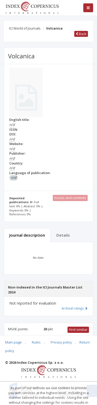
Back (81, 33)
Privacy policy (61, 342)
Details (63, 235)
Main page (13, 342)
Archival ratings (75, 308)
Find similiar (78, 329)
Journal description (27, 235)
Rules (36, 342)
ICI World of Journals (25, 28)
